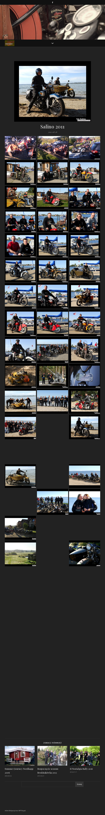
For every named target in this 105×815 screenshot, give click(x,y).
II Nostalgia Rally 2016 (81, 768)
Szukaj (79, 784)
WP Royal (22, 810)
